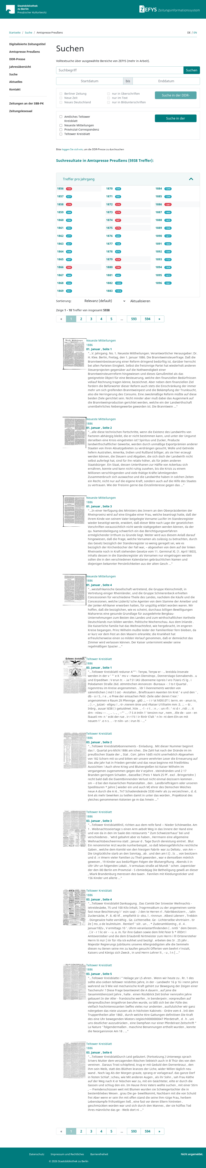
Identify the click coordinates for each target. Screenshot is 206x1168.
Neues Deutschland (77, 102)
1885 (159, 196)
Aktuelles (15, 82)
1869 (60, 291)
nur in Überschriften (126, 93)
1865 (60, 259)
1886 (159, 204)
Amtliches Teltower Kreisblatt (77, 119)
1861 (60, 228)
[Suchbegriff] (120, 70)
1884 (159, 188)
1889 (159, 228)
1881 (109, 275)
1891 (159, 243)
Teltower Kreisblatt (77, 134)
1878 (109, 251)
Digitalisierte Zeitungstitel (27, 44)
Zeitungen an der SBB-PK (26, 103)
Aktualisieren (140, 301)
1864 (60, 251)
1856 (60, 188)
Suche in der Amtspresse (175, 119)
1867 (60, 275)
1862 (60, 236)
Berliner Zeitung (75, 93)
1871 (109, 196)
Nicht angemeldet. (192, 1154)
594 (147, 319)
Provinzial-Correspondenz (81, 129)
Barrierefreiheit (99, 1154)
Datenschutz (36, 1154)
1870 (109, 188)
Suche (28, 32)
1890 (159, 236)
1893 (159, 259)
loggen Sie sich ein (72, 149)
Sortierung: (63, 301)
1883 (109, 291)
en (195, 32)
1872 (109, 204)
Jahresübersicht (20, 67)
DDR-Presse (17, 59)
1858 (60, 204)
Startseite (15, 32)
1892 (159, 251)
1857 (60, 196)
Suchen (191, 70)
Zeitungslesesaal (20, 111)
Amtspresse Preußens (24, 52)
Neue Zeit (70, 98)
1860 (60, 220)
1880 (109, 267)
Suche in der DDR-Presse (176, 96)
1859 (60, 212)
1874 (109, 220)
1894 (159, 267)
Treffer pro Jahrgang (79, 179)
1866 (60, 267)
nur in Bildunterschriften (129, 102)
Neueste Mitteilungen (79, 125)
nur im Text (120, 98)
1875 (109, 228)
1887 (159, 212)
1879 (109, 259)
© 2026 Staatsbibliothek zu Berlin (68, 1161)
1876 (109, 236)
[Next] (159, 318)
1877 (109, 243)
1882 (109, 283)
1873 (109, 212)
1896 (159, 283)
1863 (60, 243)
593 (134, 319)
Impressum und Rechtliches (67, 1154)
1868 (60, 283)
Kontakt (15, 89)
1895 (159, 275)
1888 (159, 220)
